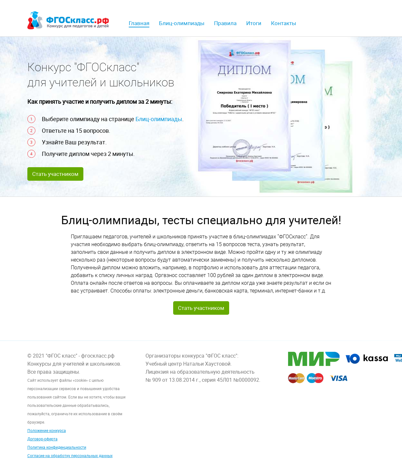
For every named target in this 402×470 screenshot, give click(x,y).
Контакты (283, 23)
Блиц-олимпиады (181, 23)
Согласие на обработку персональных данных (70, 455)
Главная (139, 23)
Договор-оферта (42, 438)
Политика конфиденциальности (56, 447)
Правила (225, 23)
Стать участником (55, 173)
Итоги (253, 23)
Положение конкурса (46, 430)
